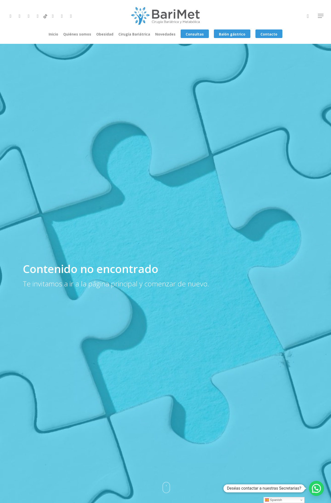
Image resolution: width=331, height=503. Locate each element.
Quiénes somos (77, 34)
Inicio (53, 34)
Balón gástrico (232, 34)
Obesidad (104, 34)
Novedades (165, 34)
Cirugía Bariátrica (134, 34)
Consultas (195, 34)
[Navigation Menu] (321, 15)
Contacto (268, 34)
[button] (316, 488)
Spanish (273, 500)
